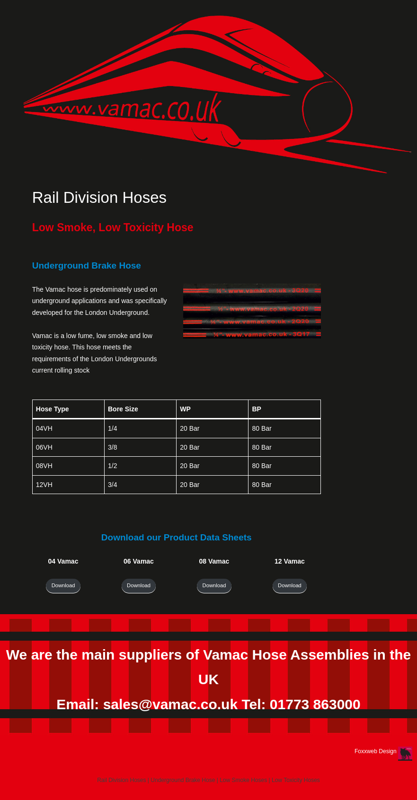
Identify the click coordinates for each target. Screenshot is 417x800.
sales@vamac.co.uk (170, 704)
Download (63, 585)
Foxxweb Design (376, 751)
